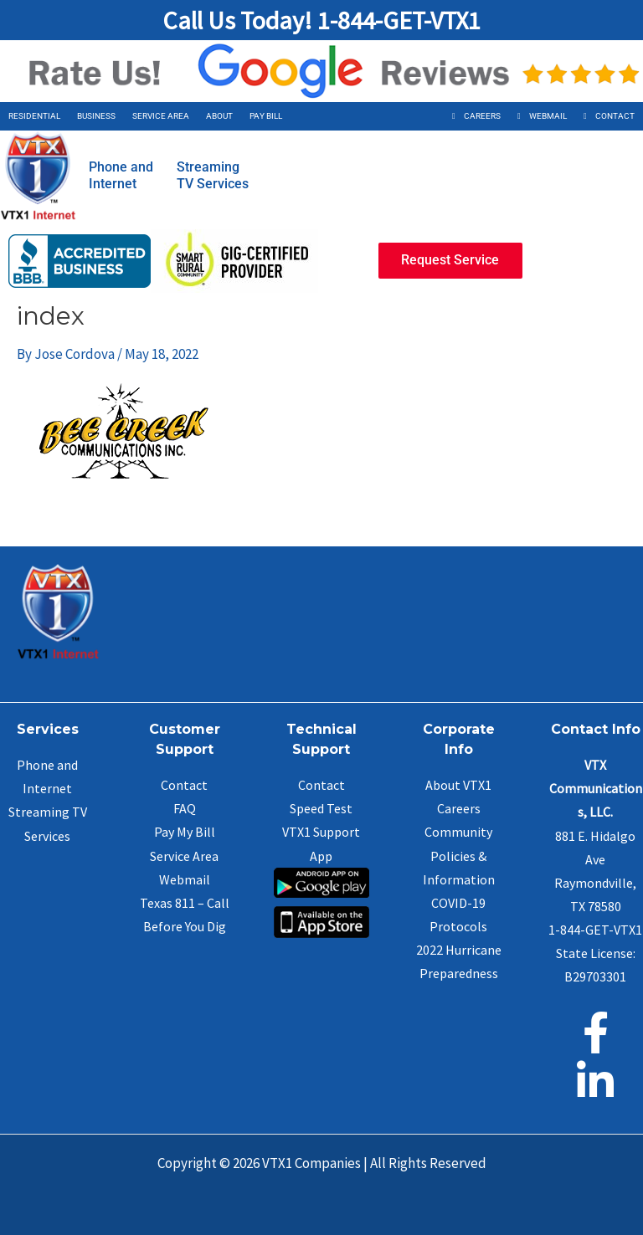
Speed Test (321, 808)
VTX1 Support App (321, 858)
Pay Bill (265, 115)
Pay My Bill (184, 831)
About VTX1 (458, 784)
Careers (482, 115)
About (219, 115)
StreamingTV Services (213, 175)
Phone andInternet (121, 175)
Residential (34, 115)
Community (458, 831)
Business (96, 115)
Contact (615, 115)
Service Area (160, 115)
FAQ (184, 808)
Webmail (548, 115)
